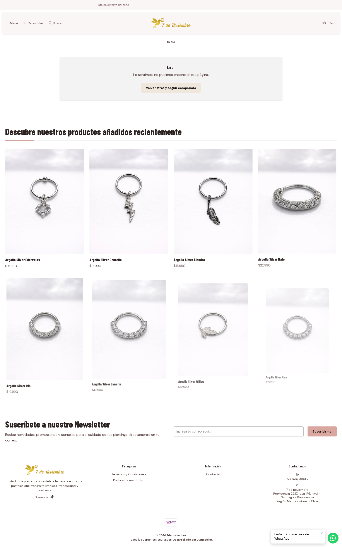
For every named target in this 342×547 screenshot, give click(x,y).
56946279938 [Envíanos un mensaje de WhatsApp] (297, 477)
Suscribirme (280, 431)
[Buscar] (55, 23)
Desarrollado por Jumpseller (192, 540)
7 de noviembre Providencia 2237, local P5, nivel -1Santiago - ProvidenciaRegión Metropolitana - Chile (297, 493)
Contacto (213, 474)
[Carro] (329, 23)
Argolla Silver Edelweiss (28, 246)
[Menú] (12, 23)
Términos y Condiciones (129, 474)
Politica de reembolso (129, 480)
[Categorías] (33, 23)
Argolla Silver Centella (114, 241)
